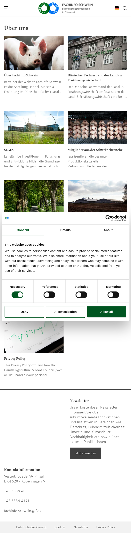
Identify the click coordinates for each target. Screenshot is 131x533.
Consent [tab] (23, 230)
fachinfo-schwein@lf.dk (22, 511)
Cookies (60, 527)
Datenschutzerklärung (31, 527)
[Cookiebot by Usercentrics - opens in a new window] (108, 218)
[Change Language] (117, 8)
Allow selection (65, 311)
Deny (24, 311)
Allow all (106, 311)
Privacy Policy (105, 527)
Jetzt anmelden (85, 453)
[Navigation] (6, 8)
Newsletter (81, 527)
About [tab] (108, 230)
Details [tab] (65, 230)
